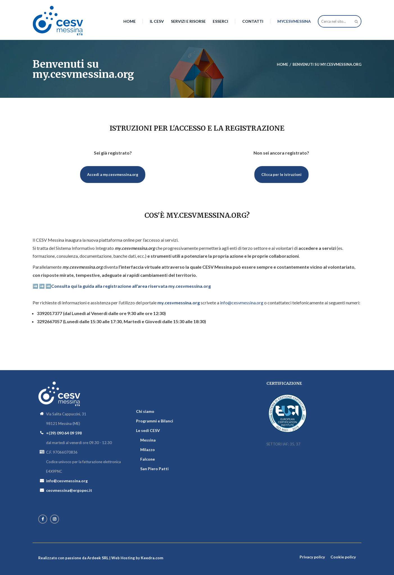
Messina (148, 440)
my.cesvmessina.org (178, 302)
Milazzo (147, 449)
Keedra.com (152, 557)
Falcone (147, 459)
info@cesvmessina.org (241, 302)
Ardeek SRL (97, 557)
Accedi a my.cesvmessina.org (112, 174)
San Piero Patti (154, 468)
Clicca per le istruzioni (281, 174)
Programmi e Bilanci (154, 420)
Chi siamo (145, 411)
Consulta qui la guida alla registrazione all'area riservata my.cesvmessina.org (131, 286)
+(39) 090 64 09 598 (64, 433)
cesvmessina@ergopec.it (69, 490)
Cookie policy (343, 556)
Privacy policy (312, 556)
